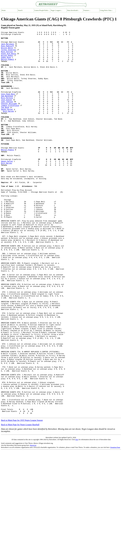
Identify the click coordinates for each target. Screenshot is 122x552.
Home (4, 10)
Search (20, 10)
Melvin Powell (7, 65)
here (76, 516)
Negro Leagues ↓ (56, 10)
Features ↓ (86, 10)
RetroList (33, 522)
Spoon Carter (7, 125)
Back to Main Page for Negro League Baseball (20, 501)
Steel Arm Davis (8, 58)
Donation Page (115, 524)
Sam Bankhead (7, 109)
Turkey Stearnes (8, 53)
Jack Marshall (7, 46)
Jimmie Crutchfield (10, 120)
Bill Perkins (7, 111)
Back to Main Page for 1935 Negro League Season (22, 497)
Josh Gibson (6, 113)
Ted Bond (5, 123)
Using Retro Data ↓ (106, 10)
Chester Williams (9, 118)
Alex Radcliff (7, 49)
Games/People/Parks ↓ (41, 10)
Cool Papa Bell (8, 106)
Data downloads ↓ (73, 10)
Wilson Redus (7, 60)
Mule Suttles (7, 56)
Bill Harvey (8, 127)
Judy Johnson (7, 116)
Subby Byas (6, 63)
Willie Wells (7, 51)
